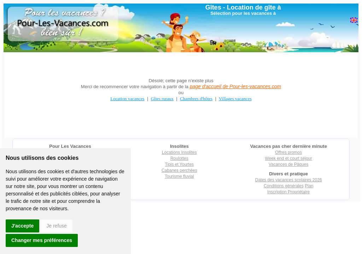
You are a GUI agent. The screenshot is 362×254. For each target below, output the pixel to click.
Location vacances (127, 98)
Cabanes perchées (179, 170)
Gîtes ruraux (162, 98)
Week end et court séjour (288, 158)
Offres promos (288, 152)
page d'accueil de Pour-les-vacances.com (235, 86)
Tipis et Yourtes (179, 164)
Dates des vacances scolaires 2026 (288, 179)
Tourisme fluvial (179, 176)
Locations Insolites (179, 152)
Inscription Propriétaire (288, 191)
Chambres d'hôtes (196, 98)
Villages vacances (235, 98)
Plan (309, 185)
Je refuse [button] (56, 226)
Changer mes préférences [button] (41, 240)
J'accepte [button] (22, 226)
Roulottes (179, 158)
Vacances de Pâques (289, 164)
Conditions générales (284, 185)
